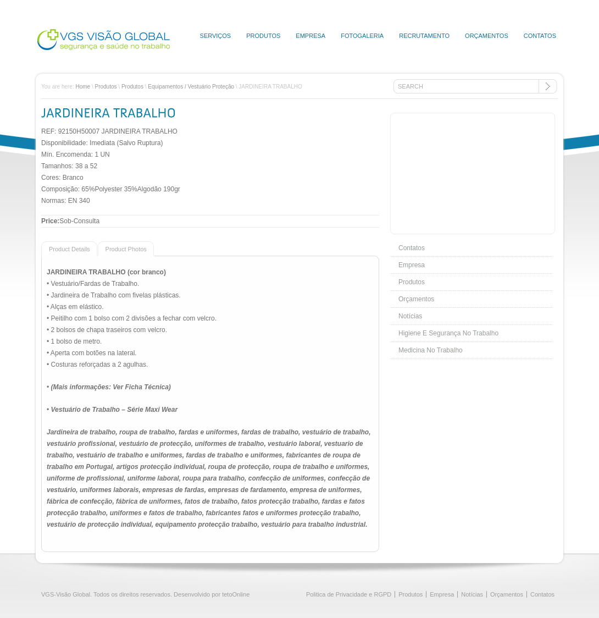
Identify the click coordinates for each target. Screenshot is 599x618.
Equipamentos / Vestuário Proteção (191, 87)
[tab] (69, 248)
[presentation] (65, 248)
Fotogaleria (362, 35)
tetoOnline (235, 594)
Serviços (215, 35)
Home (82, 87)
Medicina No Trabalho (430, 350)
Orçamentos (486, 35)
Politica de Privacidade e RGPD (348, 594)
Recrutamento (424, 35)
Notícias (410, 316)
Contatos (540, 35)
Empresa (310, 35)
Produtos (263, 35)
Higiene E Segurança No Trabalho (448, 333)
